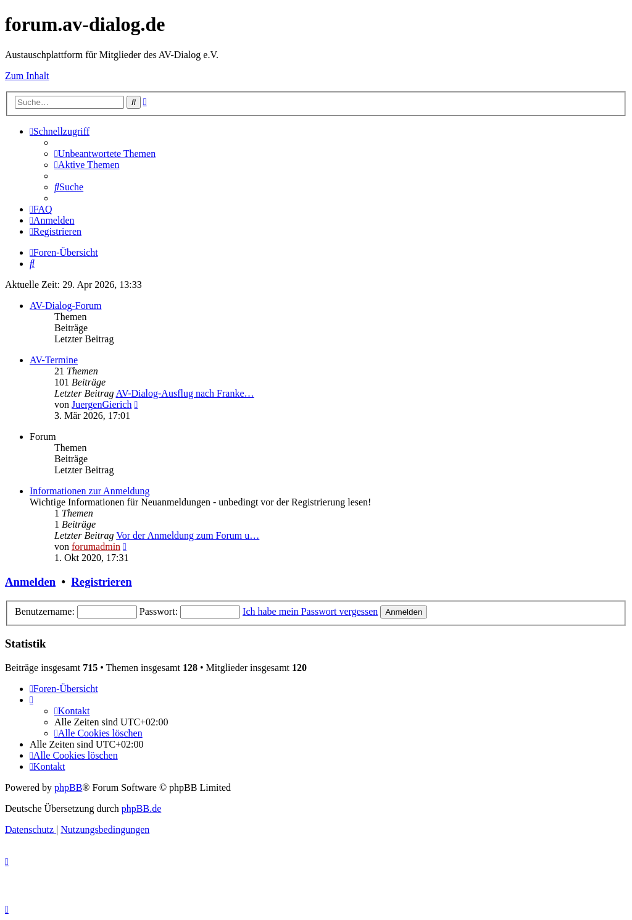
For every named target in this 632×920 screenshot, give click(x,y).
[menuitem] (105, 153)
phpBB (68, 787)
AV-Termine (54, 360)
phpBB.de (141, 808)
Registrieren (101, 581)
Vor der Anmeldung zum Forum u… (187, 535)
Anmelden (30, 581)
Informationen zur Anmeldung (90, 491)
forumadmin (96, 546)
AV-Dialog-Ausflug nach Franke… (185, 393)
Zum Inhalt (27, 75)
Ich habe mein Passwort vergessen (310, 611)
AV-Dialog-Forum (65, 305)
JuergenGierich (101, 404)
